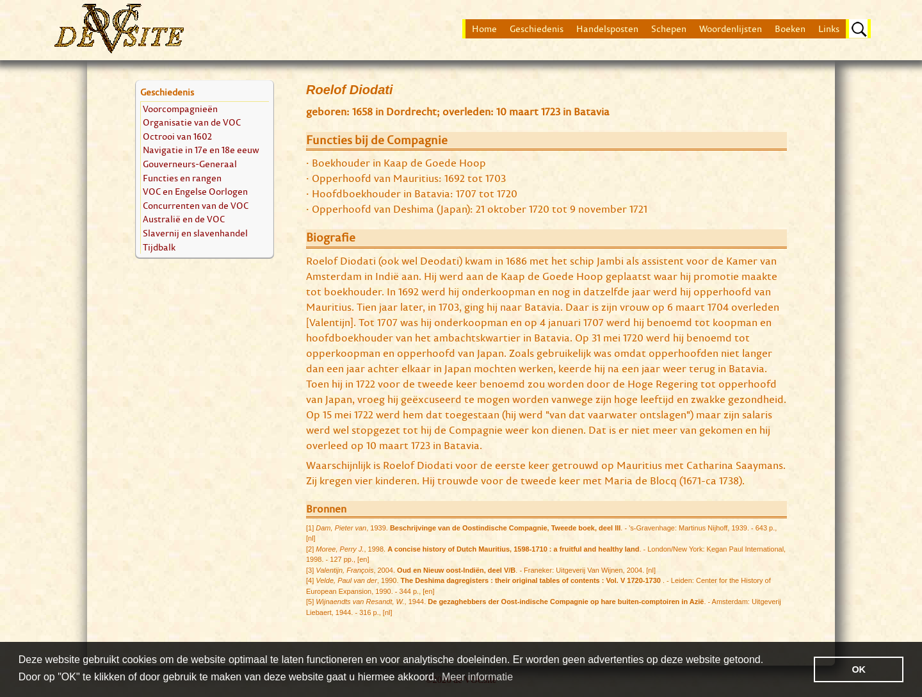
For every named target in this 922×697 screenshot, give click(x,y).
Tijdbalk (159, 247)
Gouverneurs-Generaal (190, 163)
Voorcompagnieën (180, 108)
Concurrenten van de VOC (195, 205)
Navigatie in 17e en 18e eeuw (201, 149)
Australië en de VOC (184, 219)
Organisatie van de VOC (192, 122)
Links (828, 28)
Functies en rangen (182, 177)
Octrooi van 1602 (177, 136)
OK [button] (859, 669)
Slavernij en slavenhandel (195, 233)
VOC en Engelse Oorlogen (195, 191)
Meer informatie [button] (477, 676)
